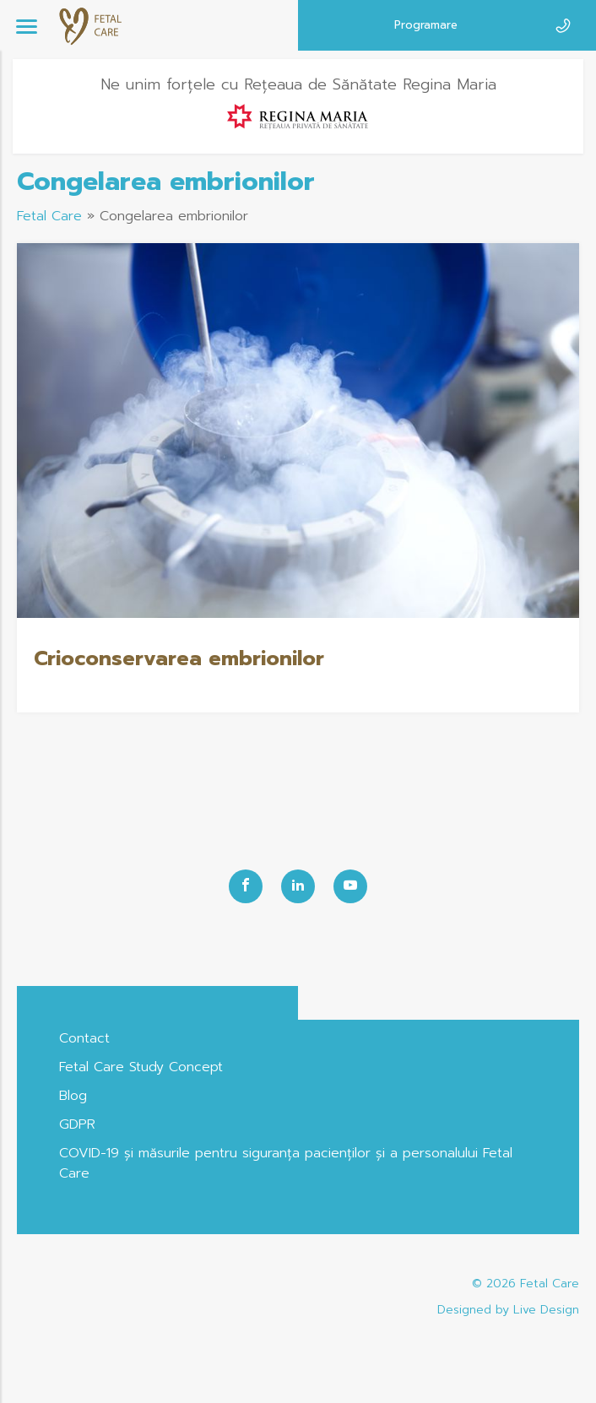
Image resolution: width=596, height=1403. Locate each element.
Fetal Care (49, 216)
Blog (73, 1096)
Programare (426, 25)
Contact (84, 1038)
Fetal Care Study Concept (141, 1067)
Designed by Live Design (508, 1310)
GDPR (77, 1124)
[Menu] (26, 26)
